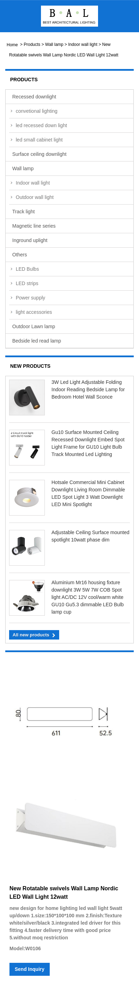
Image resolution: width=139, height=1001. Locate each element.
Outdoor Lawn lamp (33, 326)
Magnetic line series (34, 226)
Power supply (30, 298)
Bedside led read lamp (36, 341)
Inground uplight (29, 240)
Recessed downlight (34, 96)
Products (32, 44)
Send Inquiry (29, 969)
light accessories (34, 312)
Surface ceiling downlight (39, 154)
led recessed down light (41, 125)
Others (19, 254)
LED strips (27, 283)
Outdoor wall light (35, 197)
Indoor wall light (82, 44)
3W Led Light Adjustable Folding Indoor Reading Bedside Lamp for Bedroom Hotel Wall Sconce (88, 389)
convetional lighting (36, 111)
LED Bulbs (27, 269)
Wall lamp (54, 44)
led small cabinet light (39, 140)
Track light (23, 211)
